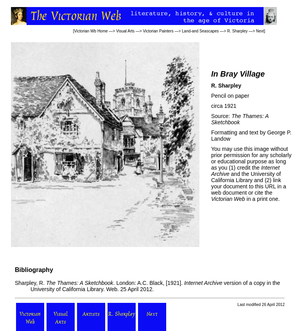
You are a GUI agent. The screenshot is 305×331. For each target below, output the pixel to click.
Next (260, 31)
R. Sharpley (237, 31)
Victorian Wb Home (91, 31)
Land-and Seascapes (200, 31)
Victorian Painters (158, 31)
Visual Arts (125, 31)
